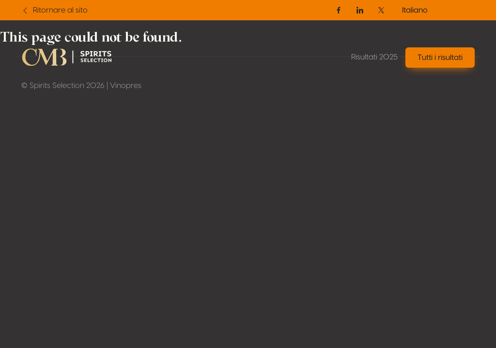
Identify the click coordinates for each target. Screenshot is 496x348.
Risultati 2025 (374, 57)
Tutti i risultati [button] (440, 57)
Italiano (415, 10)
